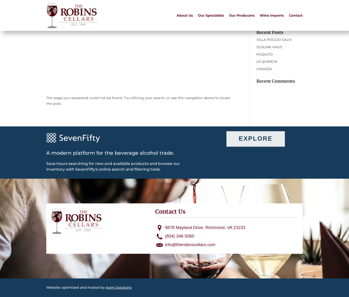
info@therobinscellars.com (190, 244)
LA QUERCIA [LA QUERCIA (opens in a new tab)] (266, 61)
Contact (296, 15)
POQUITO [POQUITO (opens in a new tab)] (264, 54)
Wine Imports (272, 15)
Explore (256, 138)
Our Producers (242, 15)
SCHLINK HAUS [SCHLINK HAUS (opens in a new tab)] (269, 47)
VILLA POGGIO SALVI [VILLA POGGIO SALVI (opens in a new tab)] (274, 40)
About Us (185, 15)
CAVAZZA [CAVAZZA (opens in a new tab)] (264, 69)
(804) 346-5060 (179, 236)
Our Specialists (211, 15)
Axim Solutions (119, 287)
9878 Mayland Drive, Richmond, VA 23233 (205, 227)
